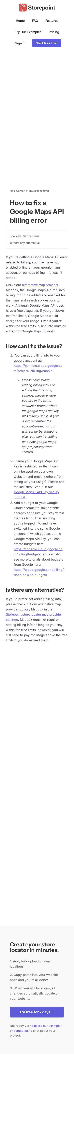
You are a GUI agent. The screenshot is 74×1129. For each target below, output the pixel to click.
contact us (21, 1031)
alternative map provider (40, 285)
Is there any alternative (24, 242)
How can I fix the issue (24, 236)
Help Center (17, 190)
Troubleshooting (39, 190)
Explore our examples (47, 1026)
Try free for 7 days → (37, 1012)
